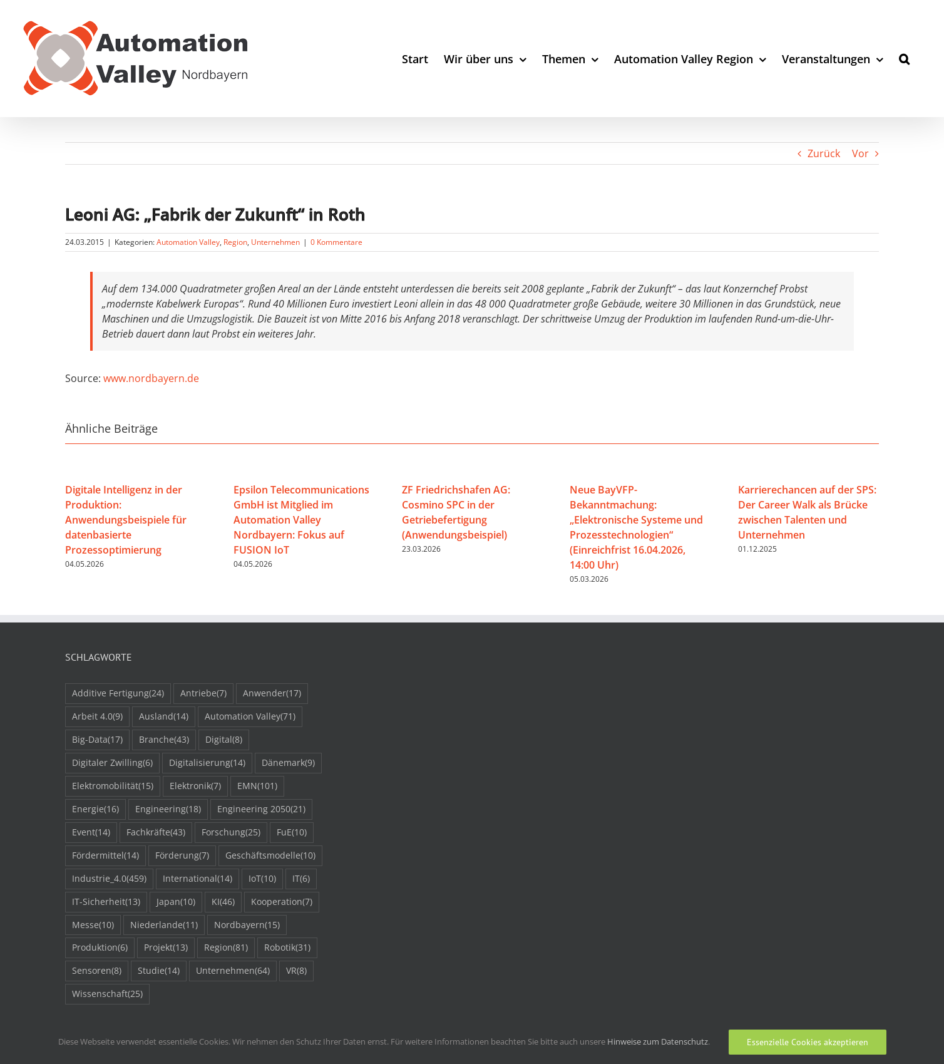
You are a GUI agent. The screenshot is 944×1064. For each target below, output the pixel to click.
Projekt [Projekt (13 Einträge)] (166, 948)
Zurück (824, 153)
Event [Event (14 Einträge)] (91, 832)
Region (235, 242)
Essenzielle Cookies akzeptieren (807, 1042)
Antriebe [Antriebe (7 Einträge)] (203, 693)
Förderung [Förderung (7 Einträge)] (182, 855)
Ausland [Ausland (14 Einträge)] (163, 716)
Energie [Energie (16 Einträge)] (95, 809)
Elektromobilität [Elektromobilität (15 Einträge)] (112, 786)
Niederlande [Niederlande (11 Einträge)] (164, 925)
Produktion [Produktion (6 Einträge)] (100, 948)
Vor (860, 153)
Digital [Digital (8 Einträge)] (223, 740)
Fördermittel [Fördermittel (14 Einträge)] (105, 855)
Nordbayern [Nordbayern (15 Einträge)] (247, 925)
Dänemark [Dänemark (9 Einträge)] (288, 763)
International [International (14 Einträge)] (197, 879)
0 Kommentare (336, 242)
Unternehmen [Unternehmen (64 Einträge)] (233, 971)
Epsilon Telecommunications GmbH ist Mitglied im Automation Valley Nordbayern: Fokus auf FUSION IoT (301, 520)
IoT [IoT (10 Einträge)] (262, 879)
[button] (904, 58)
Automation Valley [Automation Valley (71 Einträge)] (250, 716)
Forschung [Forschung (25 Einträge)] (231, 832)
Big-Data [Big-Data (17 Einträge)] (97, 740)
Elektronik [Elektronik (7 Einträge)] (195, 786)
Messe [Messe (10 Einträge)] (93, 925)
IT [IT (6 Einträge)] (301, 879)
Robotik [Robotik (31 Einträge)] (287, 948)
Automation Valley (188, 242)
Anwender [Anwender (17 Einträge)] (272, 693)
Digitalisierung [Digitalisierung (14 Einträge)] (207, 763)
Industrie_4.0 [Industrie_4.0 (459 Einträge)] (109, 879)
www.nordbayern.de (151, 378)
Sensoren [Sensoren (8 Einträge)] (96, 971)
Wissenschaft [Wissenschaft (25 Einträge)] (107, 994)
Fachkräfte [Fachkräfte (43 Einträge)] (155, 832)
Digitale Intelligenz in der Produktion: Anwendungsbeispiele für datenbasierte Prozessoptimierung (126, 520)
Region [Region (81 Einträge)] (226, 948)
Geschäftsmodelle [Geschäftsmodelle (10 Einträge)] (270, 855)
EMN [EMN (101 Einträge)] (257, 786)
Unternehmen (275, 242)
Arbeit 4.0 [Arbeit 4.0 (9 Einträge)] (97, 716)
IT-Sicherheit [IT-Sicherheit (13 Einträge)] (106, 902)
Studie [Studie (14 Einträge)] (159, 971)
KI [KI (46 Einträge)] (223, 902)
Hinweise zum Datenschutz (657, 1041)
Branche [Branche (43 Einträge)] (164, 740)
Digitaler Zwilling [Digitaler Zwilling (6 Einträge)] (112, 763)
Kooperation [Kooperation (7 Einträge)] (281, 902)
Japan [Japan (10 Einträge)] (175, 902)
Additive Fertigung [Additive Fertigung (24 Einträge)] (118, 693)
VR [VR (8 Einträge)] (296, 971)
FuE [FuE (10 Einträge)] (292, 832)
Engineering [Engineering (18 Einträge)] (168, 809)
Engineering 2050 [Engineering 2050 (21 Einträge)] (261, 809)
